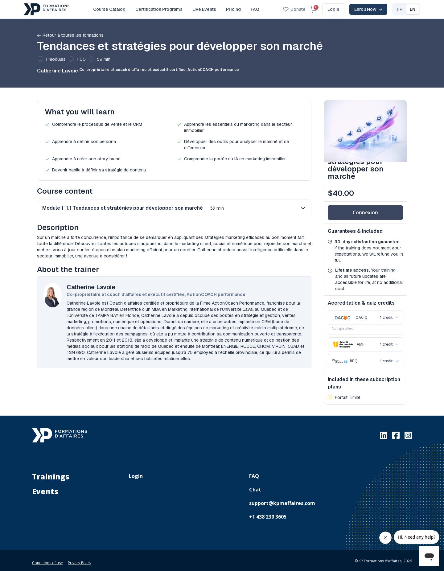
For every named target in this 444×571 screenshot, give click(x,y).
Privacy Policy (79, 559)
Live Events (204, 9)
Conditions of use (47, 559)
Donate (281, 9)
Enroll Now (355, 9)
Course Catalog (109, 9)
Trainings (50, 473)
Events (45, 488)
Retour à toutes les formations (70, 35)
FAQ (255, 9)
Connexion (365, 212)
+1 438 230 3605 (267, 513)
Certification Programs (159, 9)
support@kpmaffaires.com (282, 499)
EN (399, 9)
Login (320, 9)
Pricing (233, 9)
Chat (255, 486)
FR (386, 9)
